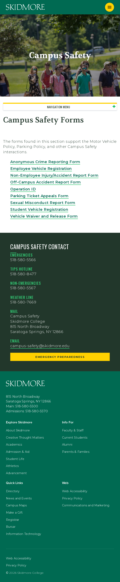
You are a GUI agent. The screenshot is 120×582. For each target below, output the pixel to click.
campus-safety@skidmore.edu (39, 346)
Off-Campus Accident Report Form (45, 182)
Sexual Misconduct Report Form (42, 203)
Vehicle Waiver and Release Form (44, 216)
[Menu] (109, 7)
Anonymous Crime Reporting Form (45, 162)
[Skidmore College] (25, 7)
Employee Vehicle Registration (41, 168)
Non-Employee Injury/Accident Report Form (54, 175)
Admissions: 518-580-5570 (27, 411)
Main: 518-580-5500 (22, 406)
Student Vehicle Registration (39, 209)
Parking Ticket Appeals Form (39, 196)
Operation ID (23, 189)
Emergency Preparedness (60, 356)
